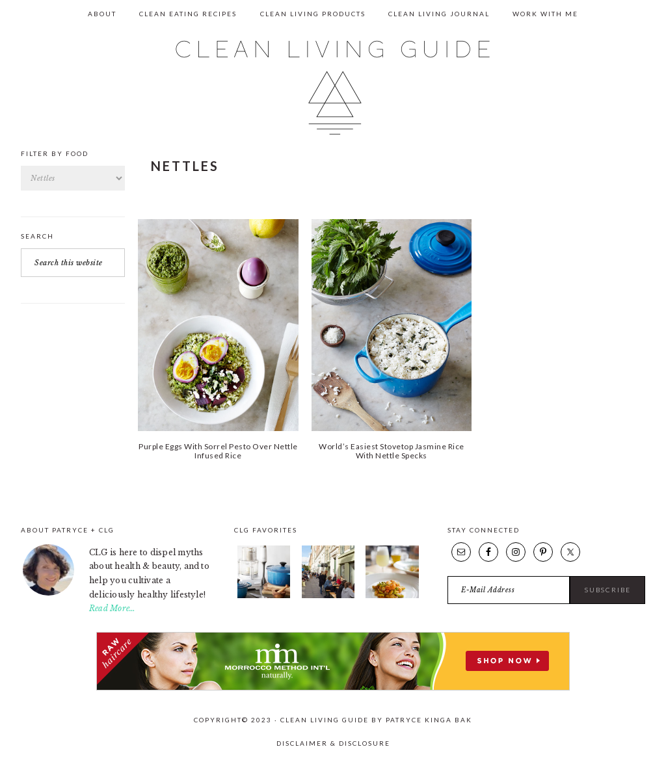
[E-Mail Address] (508, 590)
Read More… (112, 608)
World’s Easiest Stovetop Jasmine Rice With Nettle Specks (391, 450)
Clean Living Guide (333, 87)
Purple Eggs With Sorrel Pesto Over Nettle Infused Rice (218, 450)
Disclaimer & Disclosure (333, 743)
